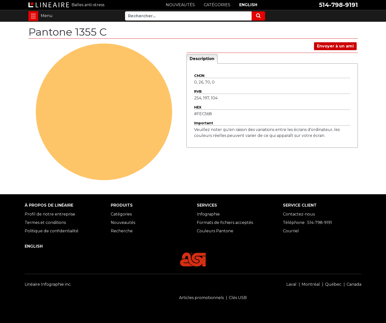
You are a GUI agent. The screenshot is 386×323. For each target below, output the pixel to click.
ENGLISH (248, 4)
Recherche (122, 231)
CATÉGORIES (217, 4)
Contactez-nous (299, 214)
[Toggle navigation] (33, 16)
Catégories (121, 214)
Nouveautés (123, 222)
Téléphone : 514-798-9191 (307, 222)
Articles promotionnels (201, 297)
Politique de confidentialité (51, 231)
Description (202, 58)
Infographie (208, 214)
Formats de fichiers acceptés (225, 222)
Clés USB (238, 297)
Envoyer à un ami (335, 46)
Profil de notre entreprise (50, 214)
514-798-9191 (338, 4)
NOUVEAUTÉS (180, 4)
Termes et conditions (45, 222)
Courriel (291, 231)
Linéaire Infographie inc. (48, 284)
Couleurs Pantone (215, 231)
